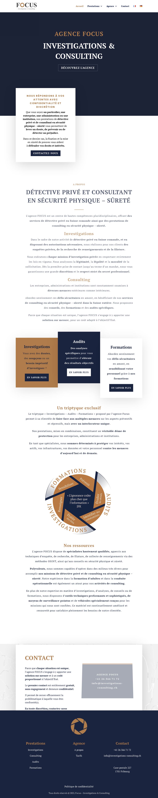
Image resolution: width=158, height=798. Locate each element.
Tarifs (79, 755)
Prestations (93, 6)
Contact (125, 6)
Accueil (79, 6)
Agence (110, 6)
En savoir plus (37, 384)
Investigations (35, 749)
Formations (36, 767)
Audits (35, 761)
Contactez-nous (45, 153)
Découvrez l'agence (78, 68)
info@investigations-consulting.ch (122, 755)
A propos (78, 749)
